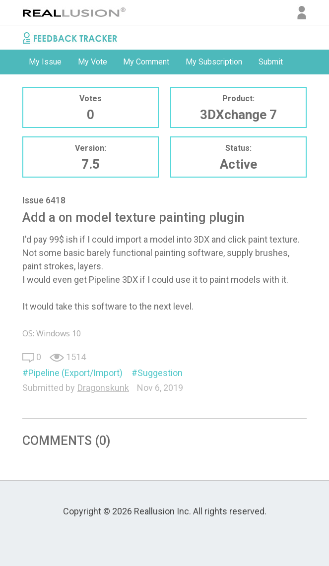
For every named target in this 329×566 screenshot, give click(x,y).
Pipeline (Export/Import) (75, 373)
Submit (271, 61)
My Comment (146, 61)
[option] (45, 62)
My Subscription (214, 61)
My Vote (92, 61)
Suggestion (160, 373)
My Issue (45, 61)
